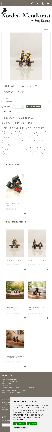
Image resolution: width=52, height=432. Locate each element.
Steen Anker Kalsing (10, 381)
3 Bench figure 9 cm (36, 260)
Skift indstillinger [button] (20, 427)
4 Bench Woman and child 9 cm (14, 308)
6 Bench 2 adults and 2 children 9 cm (15, 357)
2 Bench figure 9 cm (13, 260)
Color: (5, 99)
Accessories (12, 164)
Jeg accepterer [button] (19, 424)
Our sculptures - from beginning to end (18, 388)
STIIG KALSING (23, 123)
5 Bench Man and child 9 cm (37, 308)
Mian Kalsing (7, 383)
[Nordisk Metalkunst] (26, 15)
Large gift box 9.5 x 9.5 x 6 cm (15, 204)
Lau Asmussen (7, 385)
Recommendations (15, 222)
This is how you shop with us (13, 390)
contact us (21, 154)
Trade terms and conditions (13, 392)
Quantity (6, 107)
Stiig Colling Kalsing (10, 379)
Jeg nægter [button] (32, 424)
